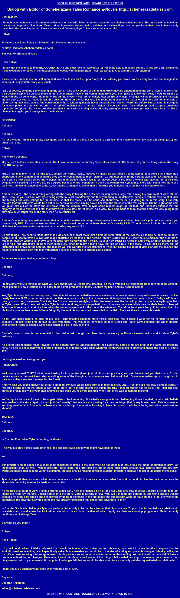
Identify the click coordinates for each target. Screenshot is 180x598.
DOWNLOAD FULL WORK (107, 3)
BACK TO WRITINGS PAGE (73, 3)
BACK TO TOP (124, 593)
